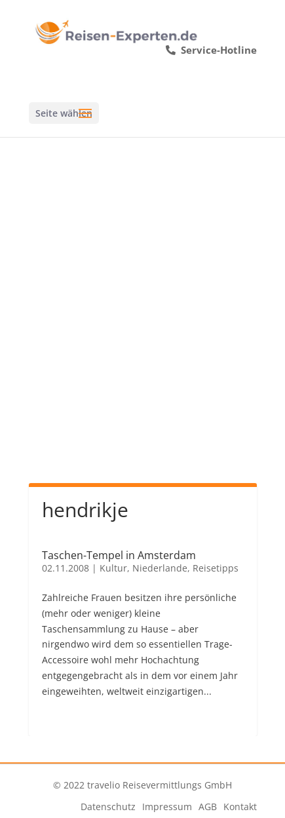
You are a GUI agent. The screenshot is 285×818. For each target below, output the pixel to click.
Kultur (113, 568)
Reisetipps (215, 568)
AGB (208, 806)
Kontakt (240, 806)
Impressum (167, 806)
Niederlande (159, 568)
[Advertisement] (142, 324)
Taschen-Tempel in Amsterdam (119, 555)
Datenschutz (108, 806)
